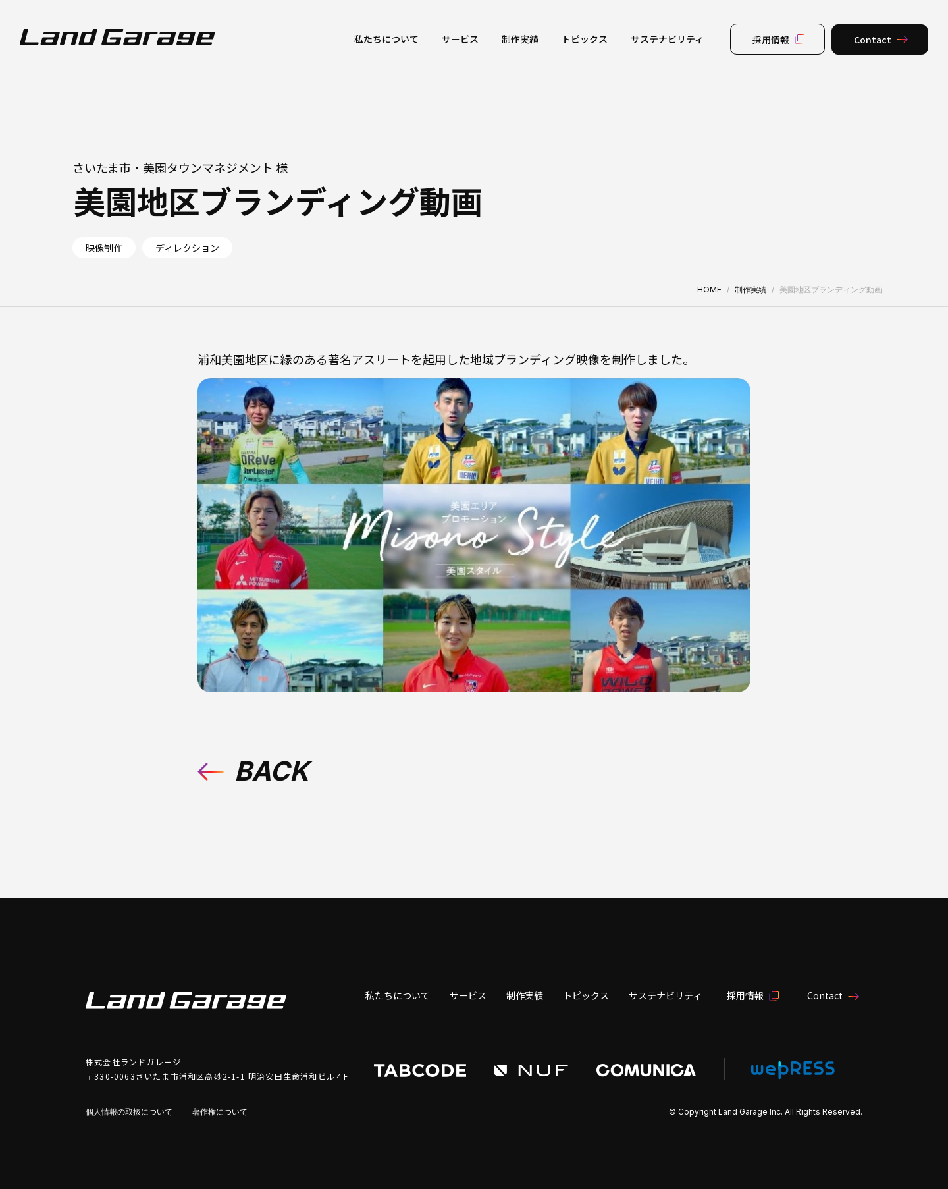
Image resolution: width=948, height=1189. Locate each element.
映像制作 (104, 247)
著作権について (220, 1112)
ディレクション (187, 247)
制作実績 (750, 289)
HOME (709, 289)
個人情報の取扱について (129, 1112)
